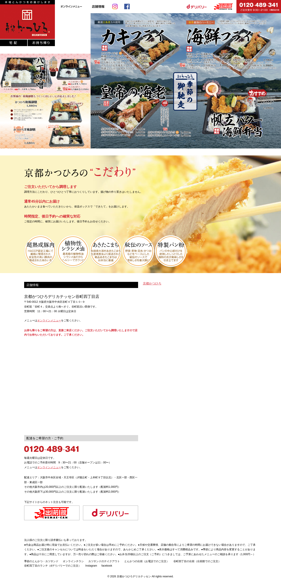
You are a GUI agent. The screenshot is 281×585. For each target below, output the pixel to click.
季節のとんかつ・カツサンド (41, 561)
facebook (106, 565)
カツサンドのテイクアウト (104, 561)
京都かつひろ (152, 283)
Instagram (91, 565)
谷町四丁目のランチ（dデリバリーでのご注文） (52, 565)
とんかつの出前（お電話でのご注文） (146, 561)
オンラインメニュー (49, 320)
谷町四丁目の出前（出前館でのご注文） (197, 561)
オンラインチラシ (73, 561)
